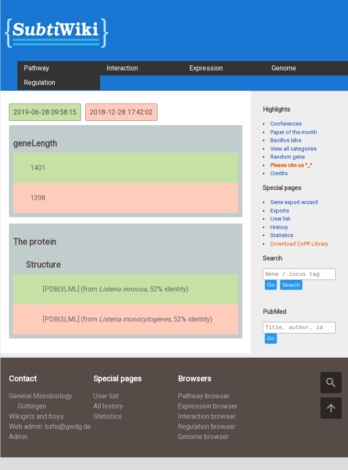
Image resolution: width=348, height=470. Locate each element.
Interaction (122, 68)
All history (108, 409)
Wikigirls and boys (36, 419)
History (279, 227)
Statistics (281, 235)
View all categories (293, 148)
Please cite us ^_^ (291, 165)
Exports (279, 210)
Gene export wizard (294, 202)
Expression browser (208, 409)
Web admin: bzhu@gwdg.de (50, 429)
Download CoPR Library (299, 244)
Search (291, 286)
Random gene (287, 157)
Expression (206, 68)
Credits (279, 173)
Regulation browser (207, 429)
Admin (18, 439)
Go (271, 286)
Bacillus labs (285, 140)
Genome (284, 68)
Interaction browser (207, 419)
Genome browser (203, 439)
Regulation (39, 82)
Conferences (286, 123)
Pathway (36, 68)
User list (280, 218)
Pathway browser (204, 398)
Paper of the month (293, 132)
